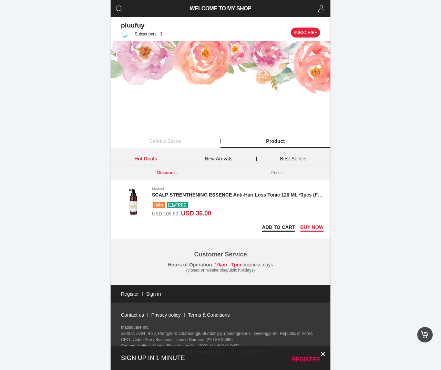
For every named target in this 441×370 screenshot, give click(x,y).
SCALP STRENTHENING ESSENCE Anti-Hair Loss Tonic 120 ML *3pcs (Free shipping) (250, 195)
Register (306, 359)
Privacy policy (166, 315)
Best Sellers (293, 158)
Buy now (312, 227)
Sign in (153, 294)
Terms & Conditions (209, 315)
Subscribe (305, 32)
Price (277, 172)
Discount (167, 172)
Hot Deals (145, 158)
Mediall (158, 189)
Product (275, 141)
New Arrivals (219, 158)
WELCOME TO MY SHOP (221, 8)
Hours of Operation (190, 264)
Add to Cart (278, 227)
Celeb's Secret (166, 141)
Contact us (132, 315)
